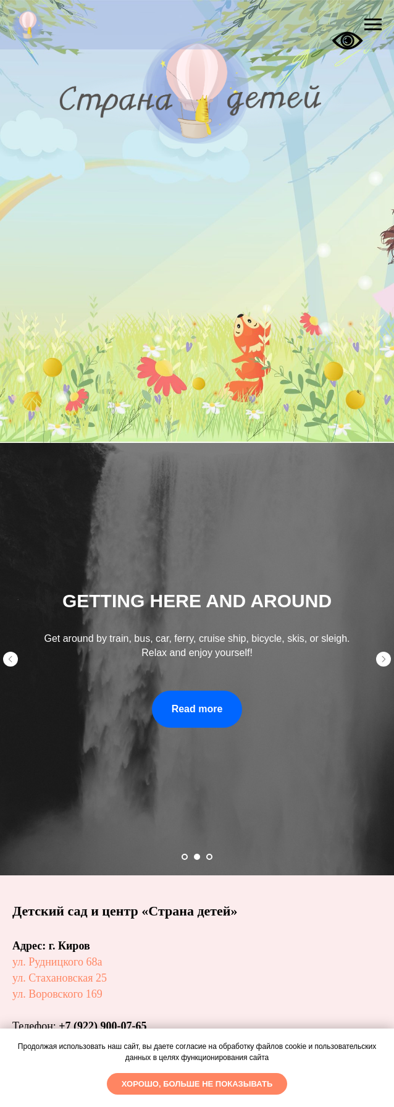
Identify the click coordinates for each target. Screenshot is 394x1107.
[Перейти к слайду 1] (185, 857)
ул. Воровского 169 (57, 994)
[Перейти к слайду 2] (197, 857)
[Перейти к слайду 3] (209, 857)
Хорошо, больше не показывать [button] (197, 1083)
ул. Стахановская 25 (59, 978)
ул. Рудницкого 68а (57, 962)
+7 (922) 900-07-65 (102, 1026)
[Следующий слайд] (383, 659)
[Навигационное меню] (373, 25)
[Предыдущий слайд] (10, 659)
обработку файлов (251, 1046)
